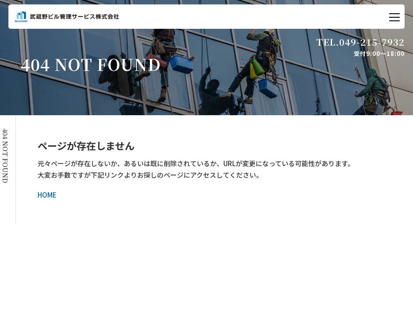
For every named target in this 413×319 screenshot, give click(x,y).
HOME (47, 194)
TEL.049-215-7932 (360, 41)
